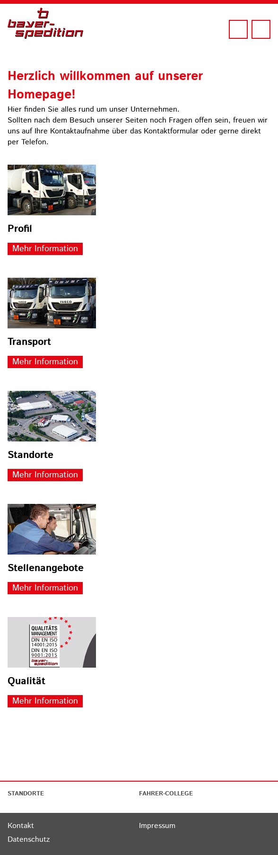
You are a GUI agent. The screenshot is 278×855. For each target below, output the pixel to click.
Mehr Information (45, 249)
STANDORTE (26, 793)
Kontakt (21, 825)
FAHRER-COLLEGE (166, 793)
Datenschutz (29, 839)
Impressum (157, 825)
